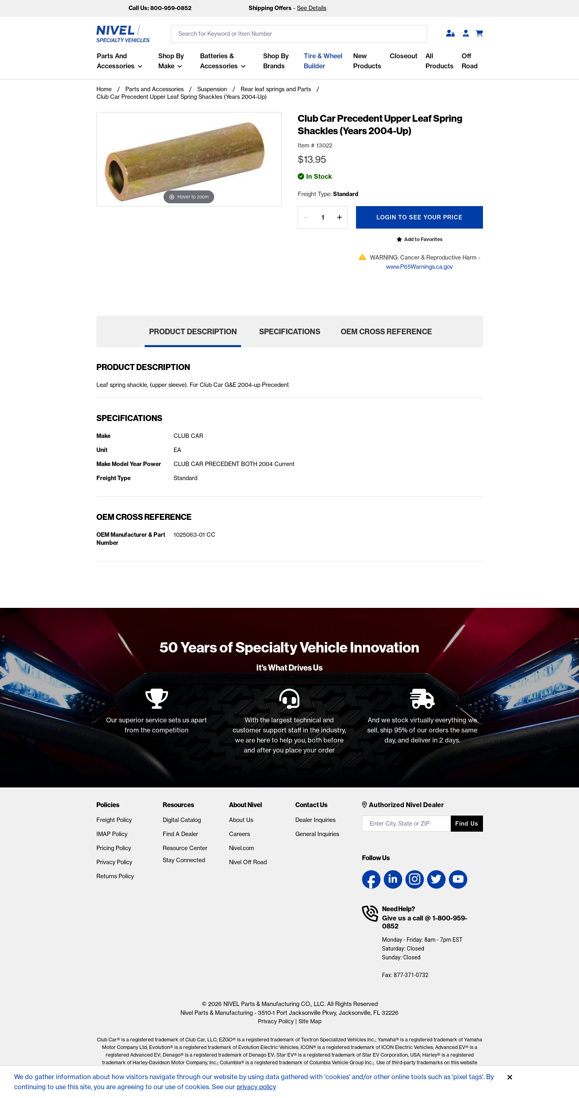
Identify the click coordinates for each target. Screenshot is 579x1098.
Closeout (403, 56)
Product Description (193, 331)
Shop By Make (171, 61)
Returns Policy (115, 876)
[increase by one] (339, 217)
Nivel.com (241, 848)
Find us (466, 823)
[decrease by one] (306, 217)
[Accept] (510, 1077)
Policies (107, 805)
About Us (241, 820)
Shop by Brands (276, 61)
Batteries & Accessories (219, 61)
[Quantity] (322, 217)
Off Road (470, 61)
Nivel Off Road (248, 862)
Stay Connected (184, 860)
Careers (239, 834)
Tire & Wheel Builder (323, 61)
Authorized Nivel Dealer (406, 805)
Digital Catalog (182, 820)
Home (104, 89)
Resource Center (185, 848)
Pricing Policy (113, 848)
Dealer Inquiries (315, 820)
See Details (311, 8)
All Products (440, 61)
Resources (178, 805)
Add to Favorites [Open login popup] (423, 239)
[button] (450, 33)
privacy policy (257, 1087)
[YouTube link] (458, 879)
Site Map (310, 1021)
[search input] (299, 34)
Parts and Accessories (115, 61)
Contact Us (311, 805)
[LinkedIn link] (393, 879)
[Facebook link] (371, 879)
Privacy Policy (114, 862)
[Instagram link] (414, 879)
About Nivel (245, 805)
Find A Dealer (180, 834)
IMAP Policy (111, 834)
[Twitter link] (436, 879)
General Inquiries (317, 834)
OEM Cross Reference (386, 331)
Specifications (289, 331)
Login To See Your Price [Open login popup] (419, 217)
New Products (367, 61)
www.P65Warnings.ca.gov (419, 266)
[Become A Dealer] (466, 33)
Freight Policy (114, 820)
